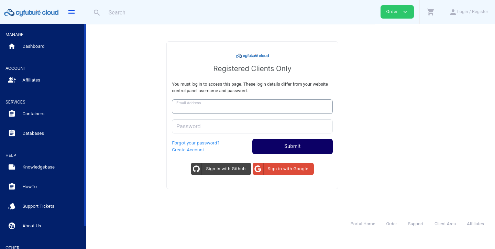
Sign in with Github (256, 169)
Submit (330, 146)
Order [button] (397, 12)
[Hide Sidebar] (71, 12)
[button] (430, 12)
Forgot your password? (233, 142)
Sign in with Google (318, 169)
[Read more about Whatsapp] (93, 234)
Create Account (226, 149)
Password (226, 126)
